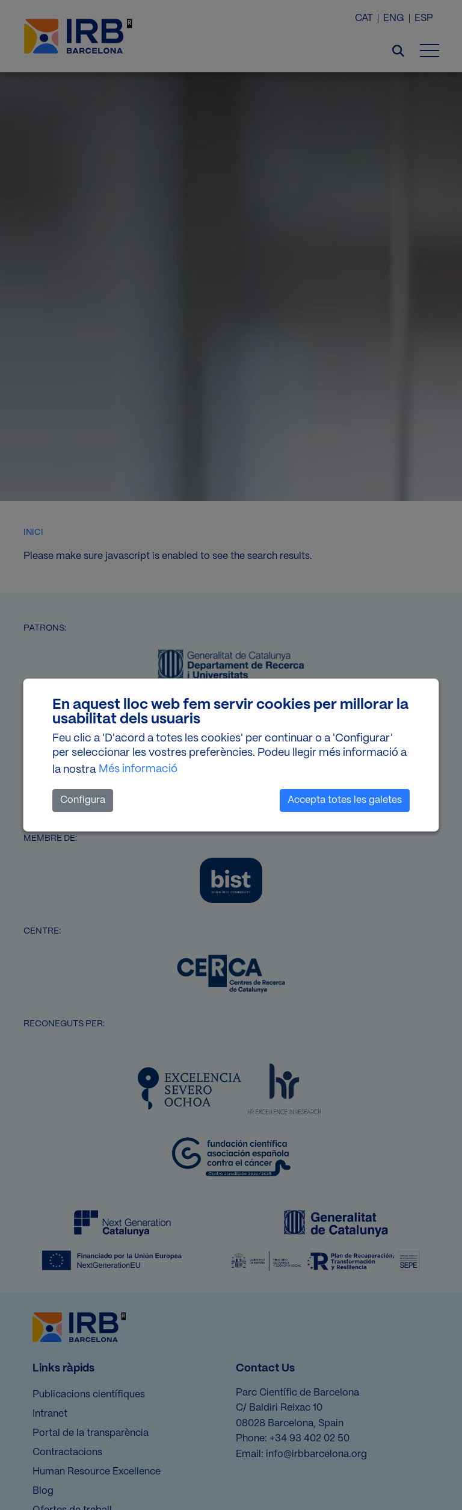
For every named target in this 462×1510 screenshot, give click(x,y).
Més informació (138, 769)
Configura (82, 800)
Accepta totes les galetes (345, 800)
